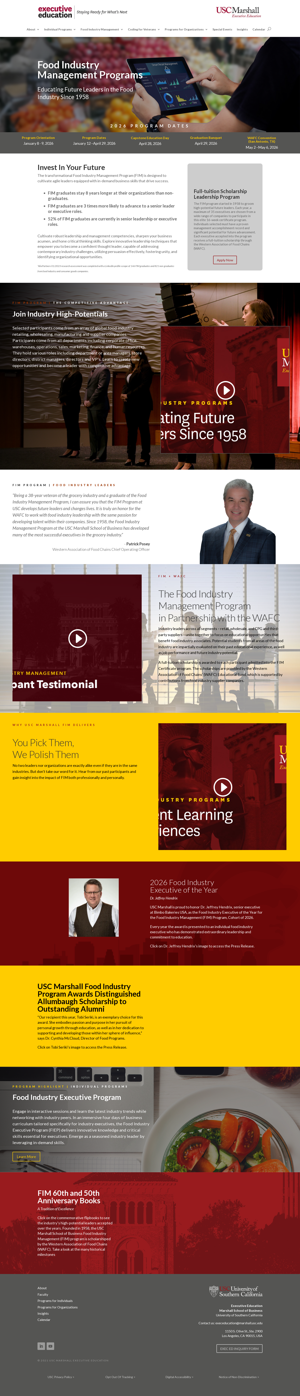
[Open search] (269, 29)
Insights (242, 29)
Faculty (43, 1294)
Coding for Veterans (142, 29)
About (31, 29)
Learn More (26, 1156)
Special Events (222, 29)
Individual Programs (58, 29)
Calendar (258, 29)
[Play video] (225, 390)
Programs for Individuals (55, 1301)
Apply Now (225, 260)
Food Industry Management (100, 29)
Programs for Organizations (184, 29)
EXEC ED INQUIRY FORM (239, 1349)
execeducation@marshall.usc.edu (238, 1323)
